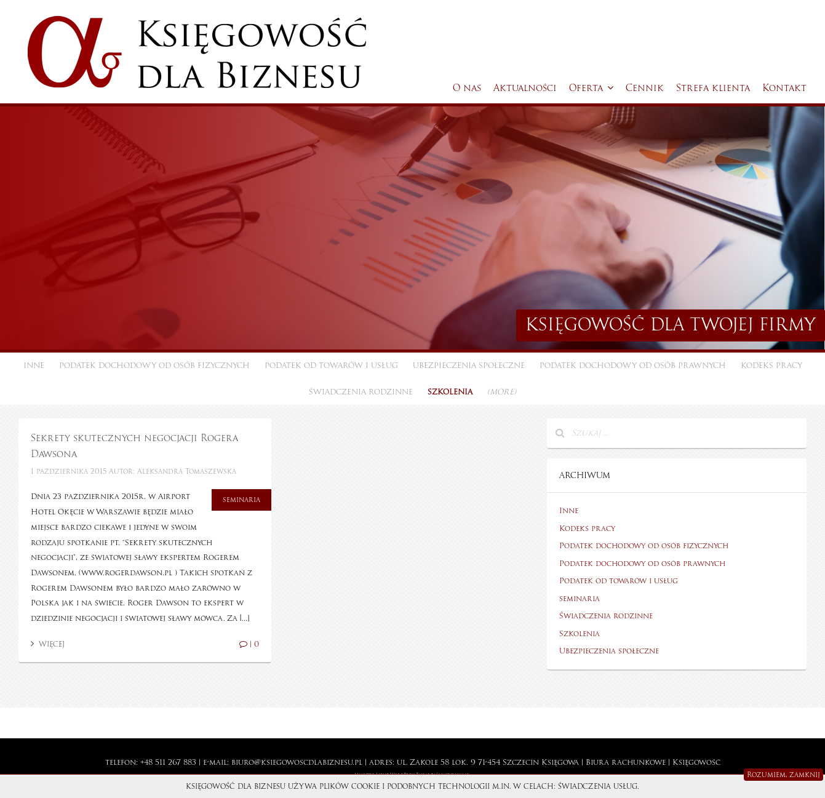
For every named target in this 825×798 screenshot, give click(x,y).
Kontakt (784, 88)
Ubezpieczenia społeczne (469, 365)
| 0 (249, 644)
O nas (467, 88)
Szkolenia (450, 392)
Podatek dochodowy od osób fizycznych (154, 365)
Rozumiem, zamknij (783, 774)
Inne (33, 365)
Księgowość (696, 762)
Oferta (591, 88)
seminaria (241, 499)
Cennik (645, 88)
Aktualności (525, 88)
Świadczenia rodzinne (361, 392)
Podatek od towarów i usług (331, 365)
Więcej (48, 644)
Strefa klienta (713, 88)
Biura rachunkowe (626, 762)
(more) (501, 392)
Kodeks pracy (771, 365)
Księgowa (560, 762)
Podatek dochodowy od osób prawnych (633, 365)
